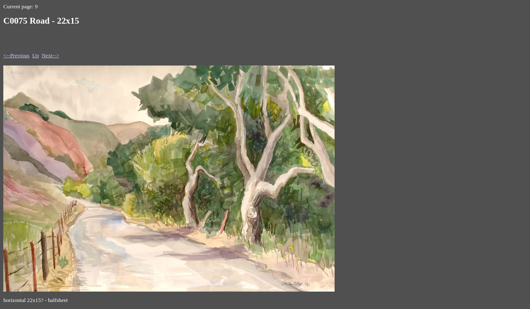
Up (35, 55)
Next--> (50, 55)
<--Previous (16, 55)
